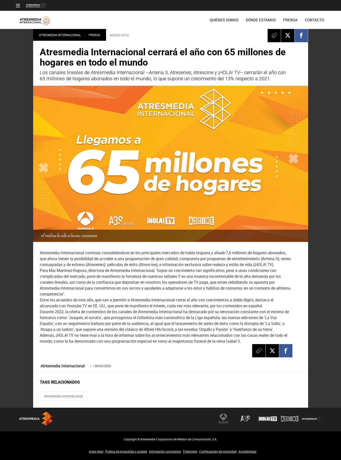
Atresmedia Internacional (60, 35)
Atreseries (245, 419)
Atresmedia (47, 421)
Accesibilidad (247, 451)
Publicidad (190, 451)
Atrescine (290, 419)
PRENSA (290, 19)
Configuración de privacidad (218, 451)
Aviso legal (96, 451)
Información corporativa (165, 451)
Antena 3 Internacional (223, 419)
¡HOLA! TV (267, 419)
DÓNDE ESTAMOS (261, 19)
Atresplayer (312, 419)
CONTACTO (314, 19)
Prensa (94, 35)
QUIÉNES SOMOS (224, 19)
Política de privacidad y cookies (126, 451)
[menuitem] (224, 20)
